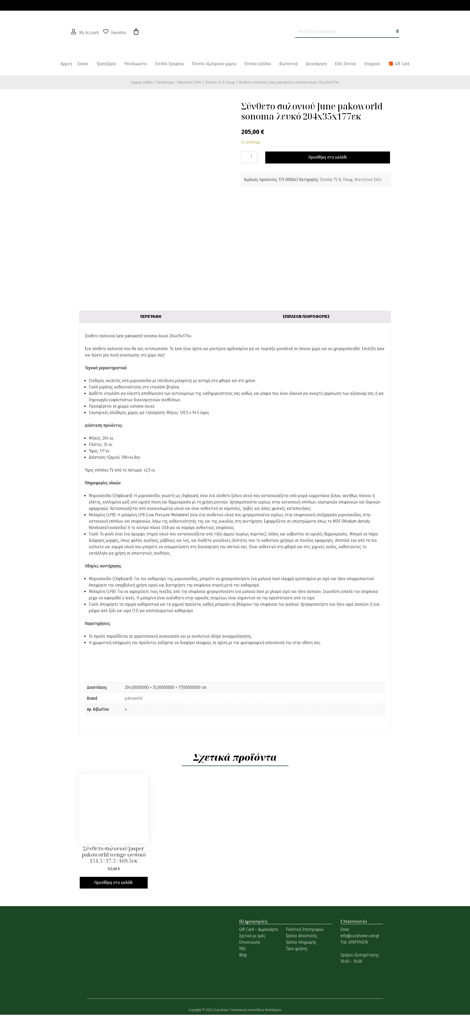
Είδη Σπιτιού (345, 63)
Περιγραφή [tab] (150, 316)
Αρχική (66, 63)
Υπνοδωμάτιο (135, 63)
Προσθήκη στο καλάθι (327, 157)
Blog (243, 955)
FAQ (242, 948)
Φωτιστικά (288, 63)
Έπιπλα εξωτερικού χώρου (214, 63)
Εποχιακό (372, 63)
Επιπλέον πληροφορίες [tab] (306, 316)
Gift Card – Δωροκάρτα (258, 929)
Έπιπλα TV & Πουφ (220, 82)
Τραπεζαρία (106, 63)
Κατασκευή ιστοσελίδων (248, 1010)
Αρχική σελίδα (142, 82)
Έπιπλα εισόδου (257, 63)
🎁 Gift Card (398, 63)
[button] (84, 64)
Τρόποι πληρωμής (301, 942)
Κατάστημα (165, 82)
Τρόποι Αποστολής (301, 935)
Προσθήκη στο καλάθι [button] (113, 882)
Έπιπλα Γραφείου (169, 63)
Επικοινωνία (249, 942)
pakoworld (133, 698)
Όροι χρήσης (297, 948)
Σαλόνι (83, 63)
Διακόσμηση (316, 63)
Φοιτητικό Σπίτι (190, 82)
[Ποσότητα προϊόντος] (249, 157)
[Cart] (136, 31)
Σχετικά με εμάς (252, 935)
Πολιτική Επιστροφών (305, 929)
